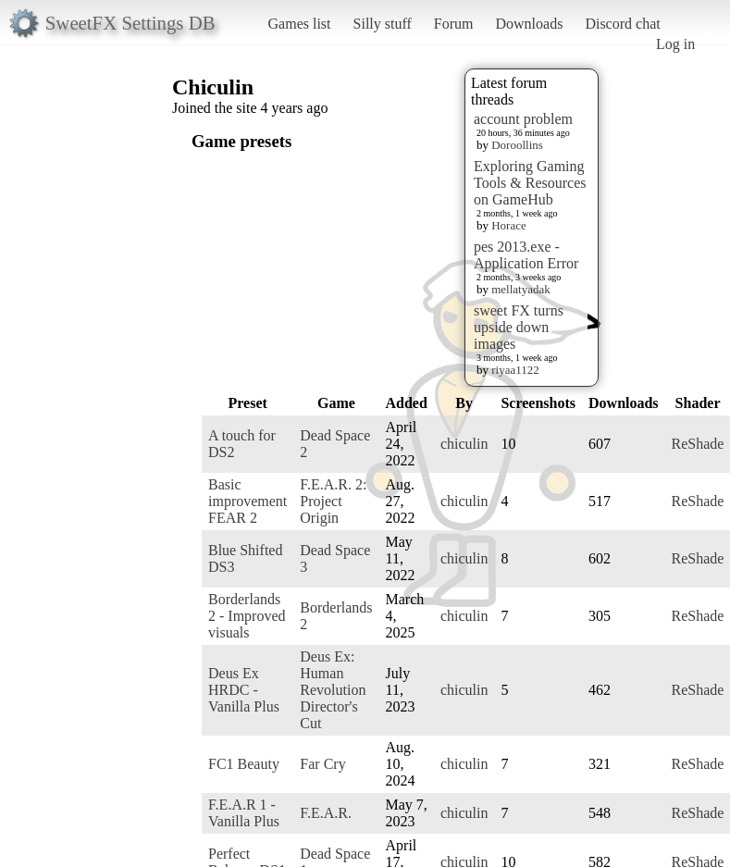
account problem (523, 119)
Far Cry (322, 764)
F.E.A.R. (326, 813)
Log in (675, 44)
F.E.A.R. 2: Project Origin (333, 501)
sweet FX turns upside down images (518, 327)
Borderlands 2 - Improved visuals (247, 615)
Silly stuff (382, 23)
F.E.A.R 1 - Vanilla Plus (243, 813)
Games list (299, 23)
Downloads (529, 23)
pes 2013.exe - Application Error (526, 255)
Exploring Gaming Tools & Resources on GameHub (530, 182)
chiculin (464, 444)
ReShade (698, 444)
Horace (508, 225)
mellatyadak (521, 289)
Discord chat (622, 23)
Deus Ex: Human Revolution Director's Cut (332, 690)
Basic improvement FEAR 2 (247, 501)
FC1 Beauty (243, 764)
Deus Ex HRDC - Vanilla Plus (243, 689)
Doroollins (517, 145)
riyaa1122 (515, 370)
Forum (454, 23)
